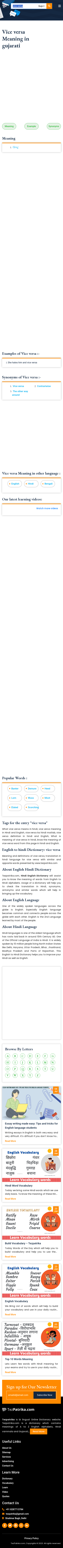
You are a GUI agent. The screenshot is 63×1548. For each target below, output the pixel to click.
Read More (10, 1141)
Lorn (13, 797)
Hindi (31, 483)
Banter (14, 788)
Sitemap (6, 1452)
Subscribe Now (44, 1395)
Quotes (5, 1496)
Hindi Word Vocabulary (18, 1185)
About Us (6, 1448)
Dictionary (7, 1478)
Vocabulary (8, 1483)
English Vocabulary (16, 1301)
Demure (32, 788)
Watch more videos (47, 508)
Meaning (9, 126)
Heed (47, 788)
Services (6, 1456)
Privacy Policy (31, 1538)
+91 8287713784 (14, 1509)
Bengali (49, 483)
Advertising (8, 1461)
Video (5, 1492)
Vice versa (18, 386)
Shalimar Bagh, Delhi (15, 1518)
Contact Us (7, 1465)
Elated (14, 807)
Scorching (33, 807)
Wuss (31, 797)
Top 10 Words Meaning (19, 1359)
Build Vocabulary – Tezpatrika (23, 1243)
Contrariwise (44, 386)
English (15, 483)
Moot (47, 797)
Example (31, 126)
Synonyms (54, 126)
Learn (5, 1487)
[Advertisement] (31, 87)
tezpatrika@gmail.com (17, 1513)
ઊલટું (16, 147)
